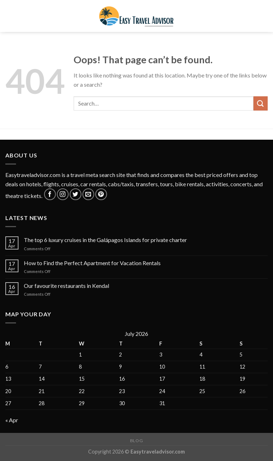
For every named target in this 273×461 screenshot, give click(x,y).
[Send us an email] (88, 194)
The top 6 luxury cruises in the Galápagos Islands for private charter (105, 239)
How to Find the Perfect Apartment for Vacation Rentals (92, 262)
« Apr (11, 420)
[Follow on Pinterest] (101, 194)
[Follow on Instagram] (63, 194)
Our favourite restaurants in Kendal (66, 285)
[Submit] (260, 103)
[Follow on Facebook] (50, 194)
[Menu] (9, 16)
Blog (136, 440)
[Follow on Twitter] (75, 194)
